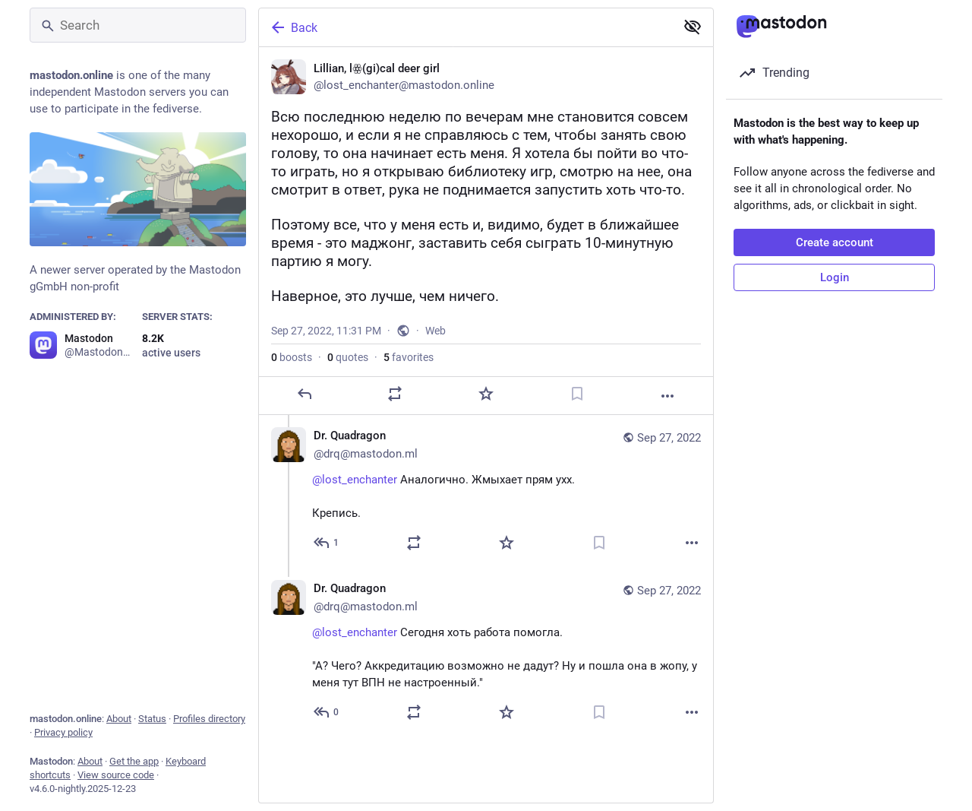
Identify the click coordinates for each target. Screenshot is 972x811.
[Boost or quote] (395, 394)
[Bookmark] (577, 394)
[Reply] (304, 394)
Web (435, 331)
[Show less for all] (692, 26)
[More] (667, 396)
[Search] (138, 25)
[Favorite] (486, 394)
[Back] (465, 27)
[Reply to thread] (327, 543)
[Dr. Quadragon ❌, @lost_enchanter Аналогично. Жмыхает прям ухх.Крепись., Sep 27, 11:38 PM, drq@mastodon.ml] (486, 491)
